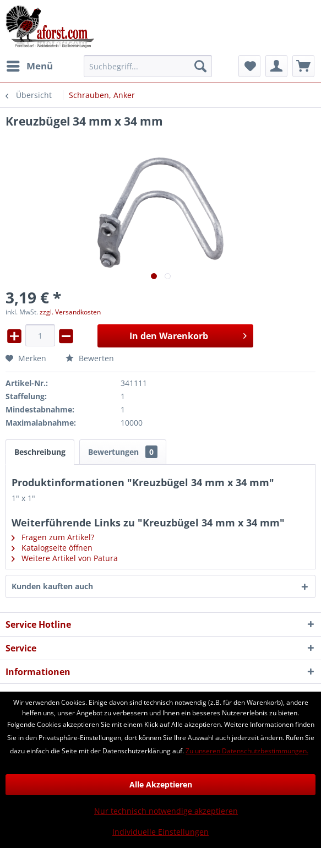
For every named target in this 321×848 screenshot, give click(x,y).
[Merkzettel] (249, 66)
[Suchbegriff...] (148, 66)
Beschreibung (40, 452)
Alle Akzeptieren (160, 784)
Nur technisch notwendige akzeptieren (166, 811)
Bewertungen (122, 451)
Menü (30, 64)
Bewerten (90, 358)
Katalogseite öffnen (52, 547)
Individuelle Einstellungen (160, 832)
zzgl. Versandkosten (70, 312)
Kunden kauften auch (52, 586)
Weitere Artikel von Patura (65, 558)
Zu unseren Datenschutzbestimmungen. (247, 750)
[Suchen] (200, 66)
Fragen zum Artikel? (53, 537)
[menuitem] (29, 66)
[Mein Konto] (276, 66)
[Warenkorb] (303, 66)
